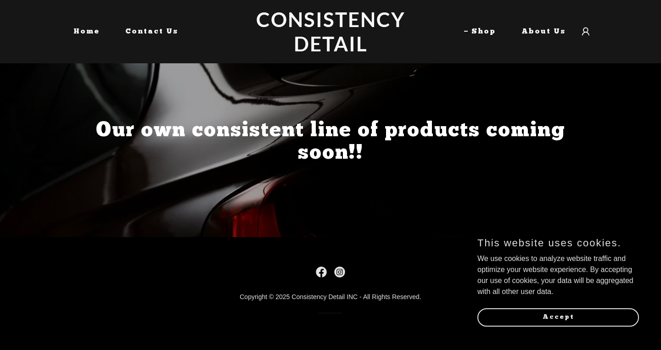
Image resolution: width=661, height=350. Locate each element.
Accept (558, 335)
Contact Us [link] (151, 31)
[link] (330, 49)
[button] (586, 31)
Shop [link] (483, 31)
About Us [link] (543, 31)
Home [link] (86, 31)
